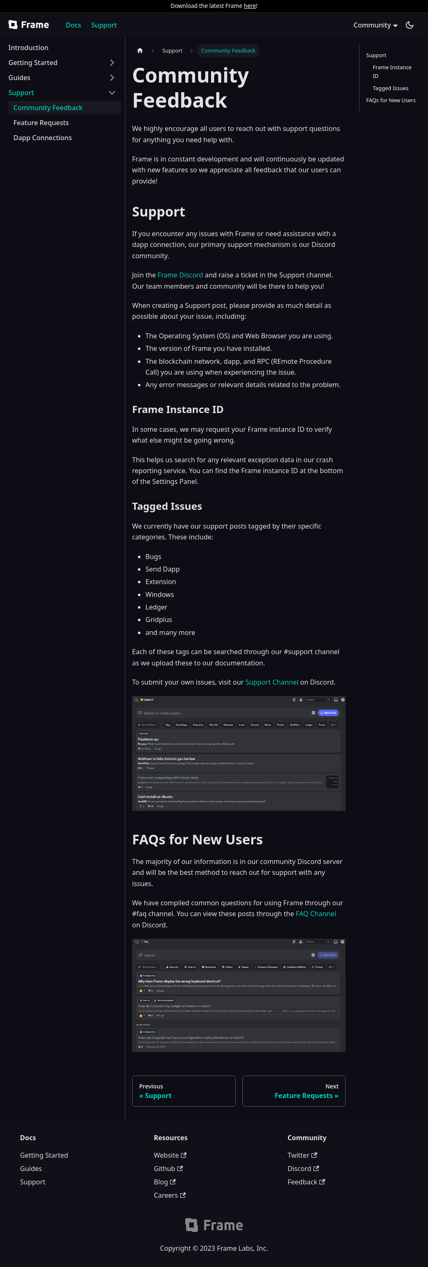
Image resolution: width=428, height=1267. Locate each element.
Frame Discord (180, 275)
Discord (303, 1168)
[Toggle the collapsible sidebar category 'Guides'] (112, 77)
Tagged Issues (390, 88)
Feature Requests (41, 122)
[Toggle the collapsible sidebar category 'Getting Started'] (112, 62)
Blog (165, 1181)
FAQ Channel (316, 913)
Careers (170, 1195)
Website (170, 1155)
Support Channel (271, 682)
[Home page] (140, 50)
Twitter (302, 1155)
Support (104, 25)
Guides (19, 77)
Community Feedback (48, 107)
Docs (73, 25)
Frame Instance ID (392, 71)
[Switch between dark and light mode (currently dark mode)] (409, 25)
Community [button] (372, 25)
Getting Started (33, 62)
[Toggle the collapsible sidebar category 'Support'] (112, 92)
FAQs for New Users (391, 100)
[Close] (417, 6)
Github (168, 1168)
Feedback (306, 1181)
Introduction (28, 47)
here (250, 6)
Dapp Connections (42, 137)
